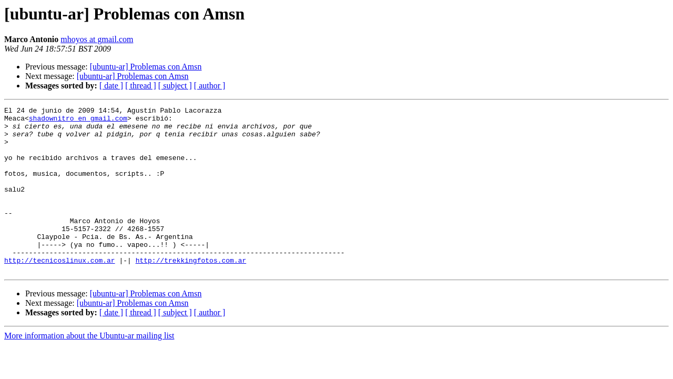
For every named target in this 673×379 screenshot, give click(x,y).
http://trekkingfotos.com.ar (191, 291)
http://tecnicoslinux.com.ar (59, 291)
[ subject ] (175, 85)
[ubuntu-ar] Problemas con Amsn (146, 66)
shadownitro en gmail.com (78, 121)
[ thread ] (140, 85)
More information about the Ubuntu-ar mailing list (89, 368)
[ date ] (111, 85)
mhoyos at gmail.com (96, 39)
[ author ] (210, 85)
